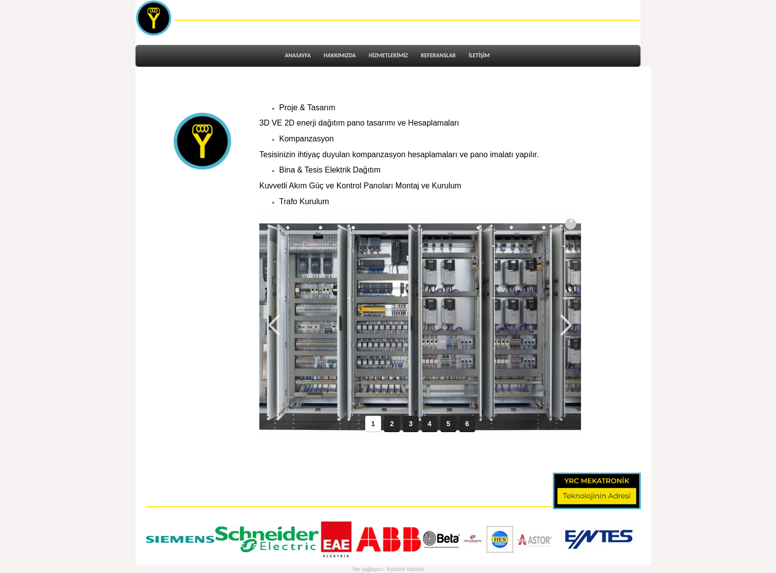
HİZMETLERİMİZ (388, 55)
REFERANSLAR (438, 55)
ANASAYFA (298, 55)
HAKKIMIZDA (340, 55)
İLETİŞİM (479, 55)
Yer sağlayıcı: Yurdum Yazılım (388, 569)
